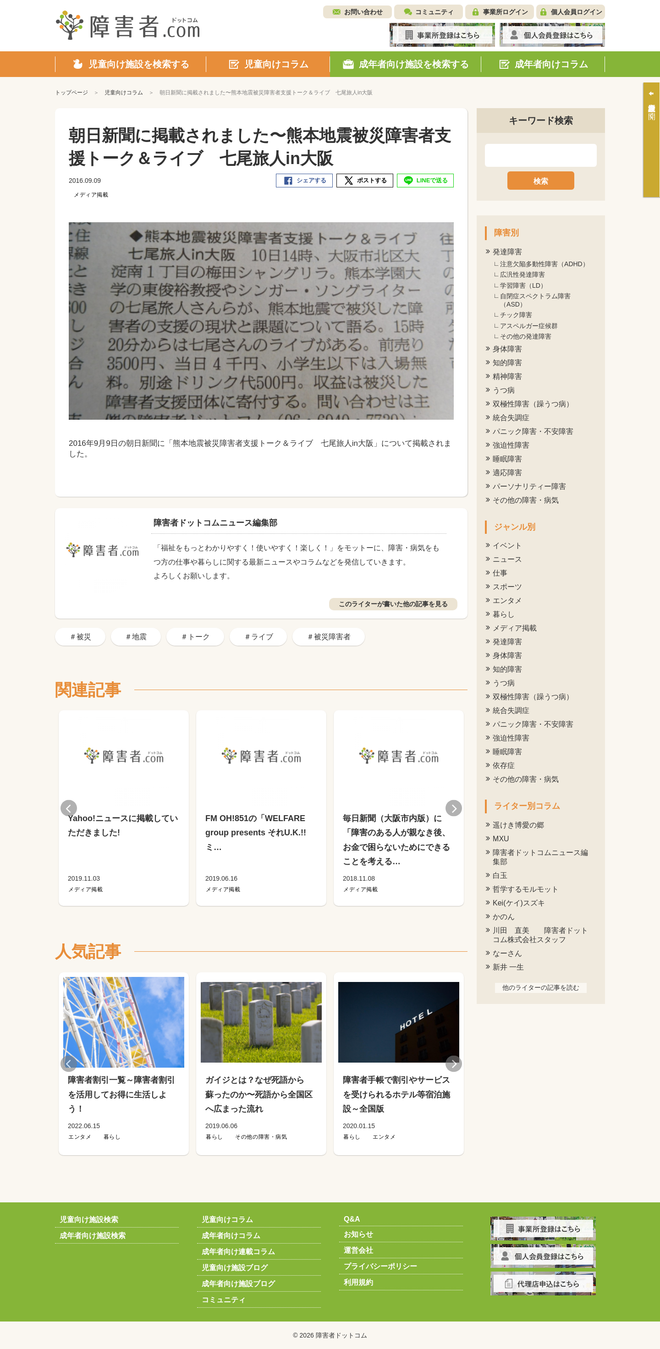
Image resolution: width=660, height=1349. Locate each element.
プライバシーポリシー (380, 1266)
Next (454, 808)
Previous (68, 808)
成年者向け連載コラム (238, 1252)
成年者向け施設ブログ (238, 1284)
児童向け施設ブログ (235, 1268)
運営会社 (358, 1250)
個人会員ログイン (576, 12)
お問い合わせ (363, 12)
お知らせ (358, 1234)
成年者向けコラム (231, 1235)
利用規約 (358, 1282)
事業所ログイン (505, 12)
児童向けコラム (227, 1219)
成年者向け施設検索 (93, 1235)
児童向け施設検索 (89, 1219)
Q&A (352, 1219)
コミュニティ (434, 12)
